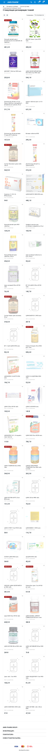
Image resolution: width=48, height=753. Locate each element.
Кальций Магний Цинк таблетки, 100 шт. (10, 255)
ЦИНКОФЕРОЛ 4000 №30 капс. (34, 194)
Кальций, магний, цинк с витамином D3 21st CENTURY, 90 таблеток (13, 41)
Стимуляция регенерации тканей (12, 8)
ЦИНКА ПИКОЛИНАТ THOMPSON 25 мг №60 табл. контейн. (34, 467)
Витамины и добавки (12, 6)
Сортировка (30, 15)
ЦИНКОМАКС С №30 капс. (33, 528)
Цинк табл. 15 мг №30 (10, 676)
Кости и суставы (24, 6)
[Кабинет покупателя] (35, 2)
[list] (7, 15)
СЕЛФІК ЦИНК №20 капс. (11, 556)
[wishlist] (22, 19)
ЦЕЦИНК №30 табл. (31, 556)
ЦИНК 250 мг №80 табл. (32, 497)
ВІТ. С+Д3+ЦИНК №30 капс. (12, 346)
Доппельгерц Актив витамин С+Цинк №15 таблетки (12, 134)
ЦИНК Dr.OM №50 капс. (32, 406)
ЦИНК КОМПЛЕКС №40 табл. (12, 707)
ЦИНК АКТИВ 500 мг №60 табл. (13, 646)
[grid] (4, 15)
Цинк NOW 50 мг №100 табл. (12, 616)
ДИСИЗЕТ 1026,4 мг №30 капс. (12, 71)
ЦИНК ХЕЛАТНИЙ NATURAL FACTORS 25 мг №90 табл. (34, 71)
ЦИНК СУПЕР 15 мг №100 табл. (13, 528)
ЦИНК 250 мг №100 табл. (11, 406)
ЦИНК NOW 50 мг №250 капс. (34, 435)
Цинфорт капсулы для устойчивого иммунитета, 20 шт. (35, 225)
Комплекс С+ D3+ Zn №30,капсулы (10, 194)
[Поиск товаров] (31, 2)
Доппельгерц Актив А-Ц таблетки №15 (33, 164)
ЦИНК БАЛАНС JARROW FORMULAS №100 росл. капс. (34, 616)
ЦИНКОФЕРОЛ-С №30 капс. (34, 315)
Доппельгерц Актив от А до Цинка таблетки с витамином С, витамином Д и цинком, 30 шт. (13, 103)
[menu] (4, 2)
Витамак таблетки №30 (32, 133)
